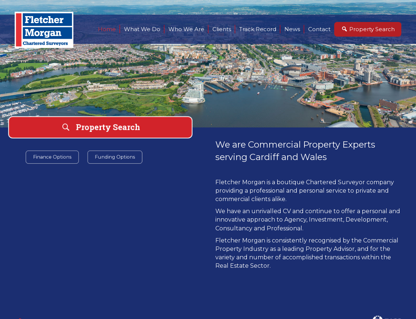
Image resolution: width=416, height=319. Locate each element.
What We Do (142, 29)
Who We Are (186, 29)
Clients (221, 29)
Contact (319, 29)
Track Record (257, 29)
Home (107, 29)
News (292, 29)
